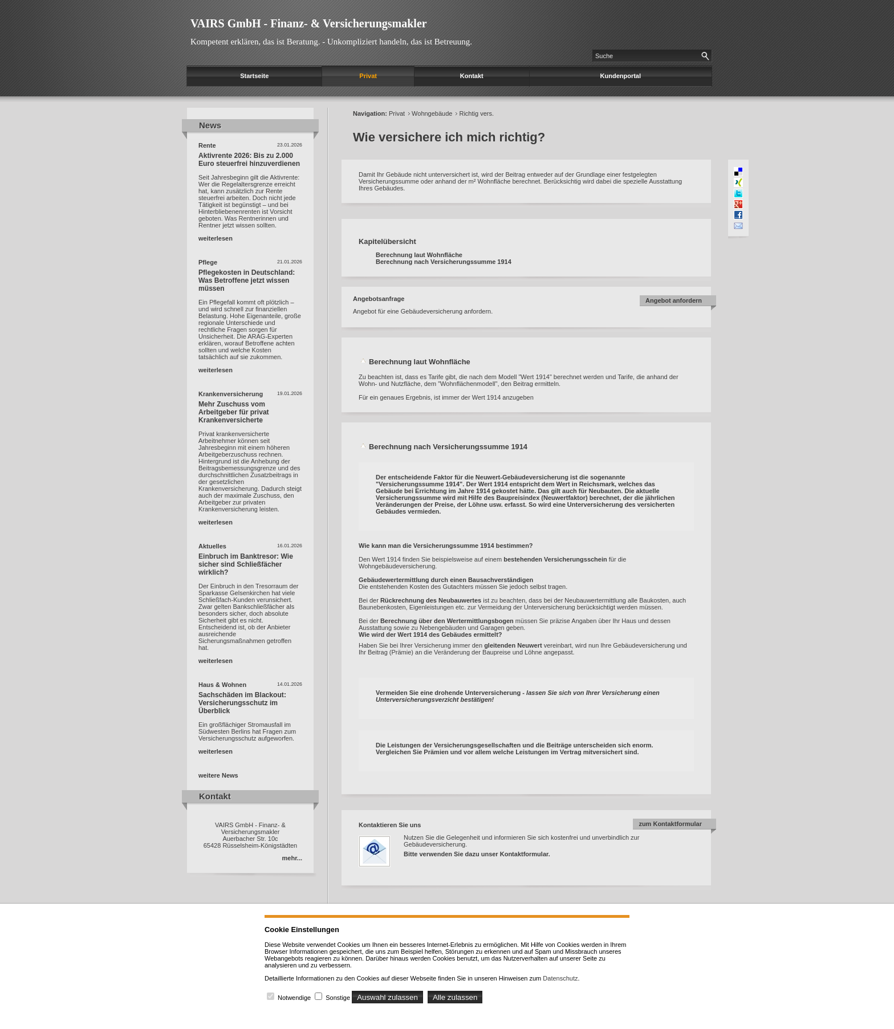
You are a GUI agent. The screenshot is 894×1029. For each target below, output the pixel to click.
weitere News (218, 775)
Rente (207, 145)
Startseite (254, 75)
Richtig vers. (476, 113)
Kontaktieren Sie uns (390, 824)
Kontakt (471, 75)
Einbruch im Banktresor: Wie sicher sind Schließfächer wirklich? (245, 564)
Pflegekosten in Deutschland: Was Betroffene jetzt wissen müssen (246, 280)
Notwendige (294, 997)
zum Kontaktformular (670, 823)
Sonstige (338, 997)
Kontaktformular (524, 854)
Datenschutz (560, 978)
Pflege (207, 262)
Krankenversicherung (230, 394)
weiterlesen (215, 238)
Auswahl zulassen (387, 997)
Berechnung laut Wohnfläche (419, 254)
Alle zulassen (455, 997)
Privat (368, 75)
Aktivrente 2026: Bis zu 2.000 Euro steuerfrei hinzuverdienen (249, 160)
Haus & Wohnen (222, 684)
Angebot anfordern (673, 300)
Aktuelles (212, 546)
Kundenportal (620, 75)
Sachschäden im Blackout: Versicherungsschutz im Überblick (242, 703)
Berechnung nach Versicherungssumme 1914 (443, 261)
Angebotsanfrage (378, 298)
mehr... (292, 858)
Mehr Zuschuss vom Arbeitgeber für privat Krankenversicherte (233, 412)
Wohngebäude (432, 113)
